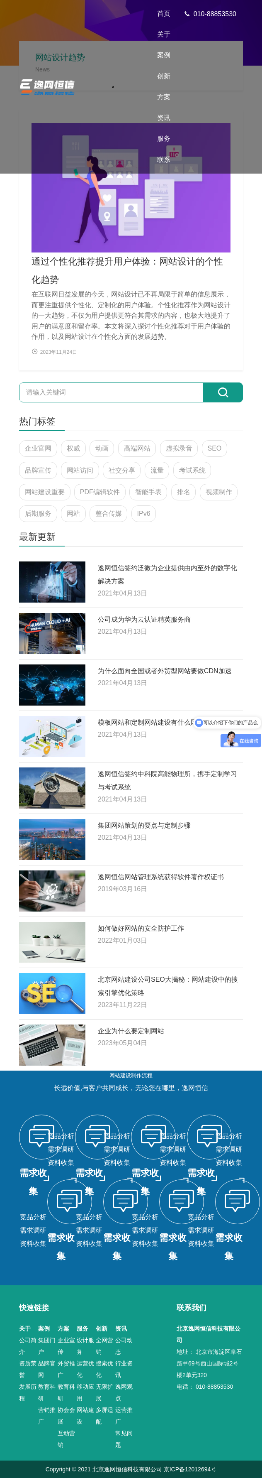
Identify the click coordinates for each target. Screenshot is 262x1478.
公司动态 (124, 1346)
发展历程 (27, 1392)
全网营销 (104, 1346)
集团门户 (47, 1346)
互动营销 (66, 1439)
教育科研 (47, 1392)
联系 (163, 159)
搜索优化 (104, 1369)
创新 (163, 76)
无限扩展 (104, 1392)
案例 (163, 55)
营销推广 (47, 1416)
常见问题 (124, 1439)
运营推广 (124, 1416)
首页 (163, 13)
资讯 (163, 117)
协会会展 (66, 1416)
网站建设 (85, 1416)
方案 (163, 96)
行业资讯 (124, 1369)
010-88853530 (210, 13)
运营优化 (85, 1369)
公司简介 (27, 1346)
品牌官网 (47, 1369)
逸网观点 (124, 1392)
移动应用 (85, 1392)
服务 (163, 138)
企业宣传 (66, 1346)
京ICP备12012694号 (190, 1469)
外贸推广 (66, 1369)
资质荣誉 (27, 1369)
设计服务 (85, 1346)
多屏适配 (104, 1416)
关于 (163, 34)
